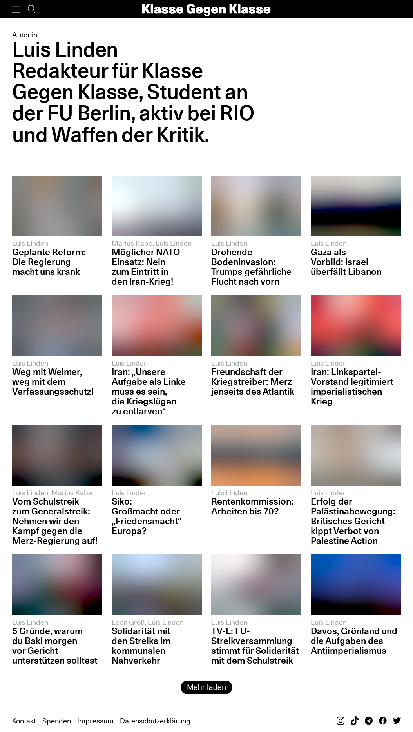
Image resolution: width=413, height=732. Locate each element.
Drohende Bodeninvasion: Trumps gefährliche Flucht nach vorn (251, 267)
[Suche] (32, 9)
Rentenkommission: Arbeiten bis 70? (252, 506)
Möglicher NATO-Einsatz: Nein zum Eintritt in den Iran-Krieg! (147, 267)
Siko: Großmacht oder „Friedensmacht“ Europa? (146, 516)
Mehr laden (206, 687)
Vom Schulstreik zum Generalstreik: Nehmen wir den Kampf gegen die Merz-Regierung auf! (55, 521)
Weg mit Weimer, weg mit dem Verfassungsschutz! (53, 381)
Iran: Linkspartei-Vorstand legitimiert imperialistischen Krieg (352, 386)
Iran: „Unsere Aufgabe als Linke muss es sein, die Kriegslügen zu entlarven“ (149, 391)
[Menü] (16, 9)
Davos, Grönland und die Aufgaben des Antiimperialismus (354, 641)
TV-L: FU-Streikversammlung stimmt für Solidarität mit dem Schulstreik (255, 646)
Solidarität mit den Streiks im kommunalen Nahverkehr (141, 646)
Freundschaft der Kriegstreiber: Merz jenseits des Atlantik (252, 381)
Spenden (56, 720)
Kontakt (24, 720)
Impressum (95, 720)
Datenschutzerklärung (155, 720)
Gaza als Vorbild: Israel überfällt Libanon (346, 262)
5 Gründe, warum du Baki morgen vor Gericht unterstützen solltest (55, 646)
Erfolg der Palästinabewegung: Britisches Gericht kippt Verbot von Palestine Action (353, 521)
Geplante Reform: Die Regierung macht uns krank (48, 262)
